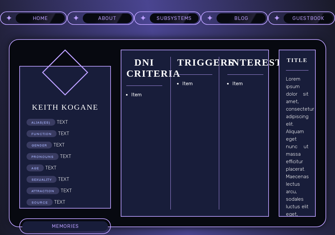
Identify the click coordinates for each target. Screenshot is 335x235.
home (40, 18)
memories (65, 226)
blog (241, 18)
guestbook (308, 18)
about (107, 18)
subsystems (174, 18)
